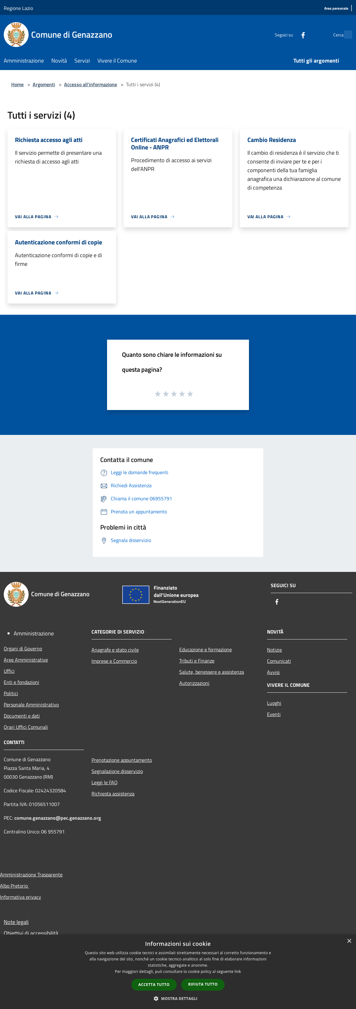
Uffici (9, 671)
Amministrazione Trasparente (31, 874)
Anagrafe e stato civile (115, 649)
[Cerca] (344, 34)
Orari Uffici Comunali (26, 727)
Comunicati (279, 661)
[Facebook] (289, 34)
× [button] (349, 941)
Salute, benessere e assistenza (211, 672)
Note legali (16, 922)
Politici (11, 693)
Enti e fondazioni (21, 682)
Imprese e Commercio (114, 661)
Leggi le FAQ (104, 782)
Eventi (274, 714)
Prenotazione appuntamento (121, 760)
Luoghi (274, 703)
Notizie (274, 649)
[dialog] (178, 972)
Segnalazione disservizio (117, 771)
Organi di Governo (23, 648)
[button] (178, 998)
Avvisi (273, 672)
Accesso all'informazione (90, 84)
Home (17, 84)
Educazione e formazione (205, 649)
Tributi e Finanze (196, 660)
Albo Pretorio (14, 885)
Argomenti (44, 84)
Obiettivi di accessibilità (31, 933)
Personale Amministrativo (31, 704)
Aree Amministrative (26, 659)
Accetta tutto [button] (154, 984)
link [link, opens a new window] (238, 971)
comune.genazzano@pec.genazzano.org (57, 818)
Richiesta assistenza (112, 793)
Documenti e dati (22, 715)
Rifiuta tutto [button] (203, 984)
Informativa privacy (20, 897)
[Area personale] (336, 9)
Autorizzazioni (194, 683)
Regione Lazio (18, 8)
